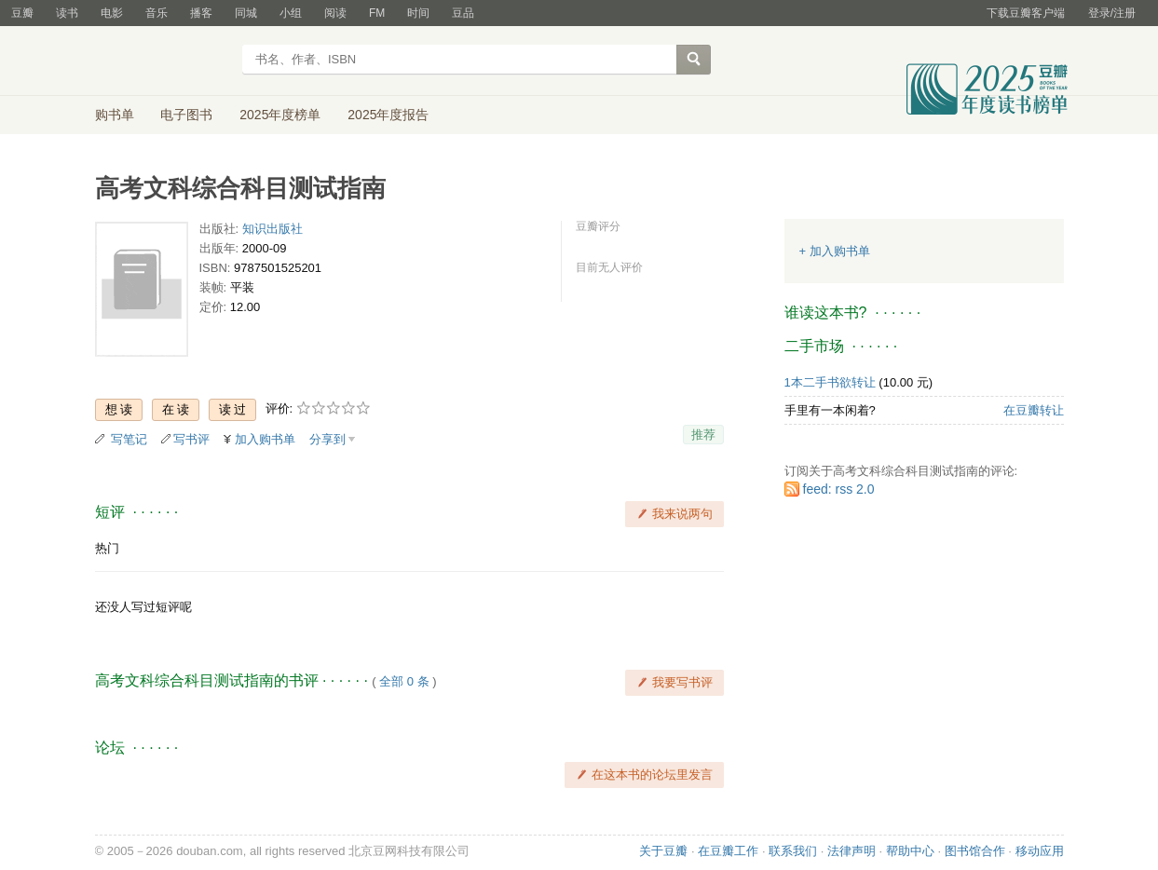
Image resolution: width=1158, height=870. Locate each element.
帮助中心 (910, 851)
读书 (67, 13)
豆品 (463, 13)
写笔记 (129, 439)
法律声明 (851, 851)
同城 (246, 13)
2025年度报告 (388, 114)
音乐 (156, 13)
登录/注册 (1112, 13)
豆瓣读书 (162, 61)
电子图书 (186, 114)
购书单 (114, 114)
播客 (201, 13)
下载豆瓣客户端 (1026, 13)
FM (377, 13)
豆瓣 (22, 13)
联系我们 (793, 851)
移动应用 (1039, 851)
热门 (107, 548)
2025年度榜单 (279, 114)
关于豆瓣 (663, 851)
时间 (418, 13)
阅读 (335, 13)
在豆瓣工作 (728, 851)
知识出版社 (272, 229)
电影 (112, 13)
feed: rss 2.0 (839, 489)
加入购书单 (265, 439)
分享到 (327, 439)
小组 (290, 13)
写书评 (191, 439)
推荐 (703, 435)
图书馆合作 (975, 851)
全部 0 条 (404, 681)
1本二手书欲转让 (830, 382)
